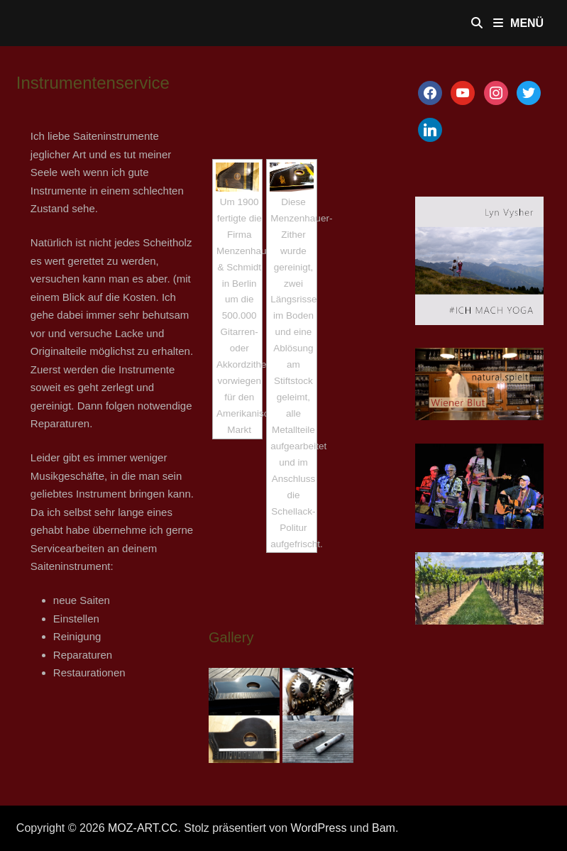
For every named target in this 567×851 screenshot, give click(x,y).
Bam (383, 828)
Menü (518, 23)
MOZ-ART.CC (142, 828)
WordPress (319, 828)
